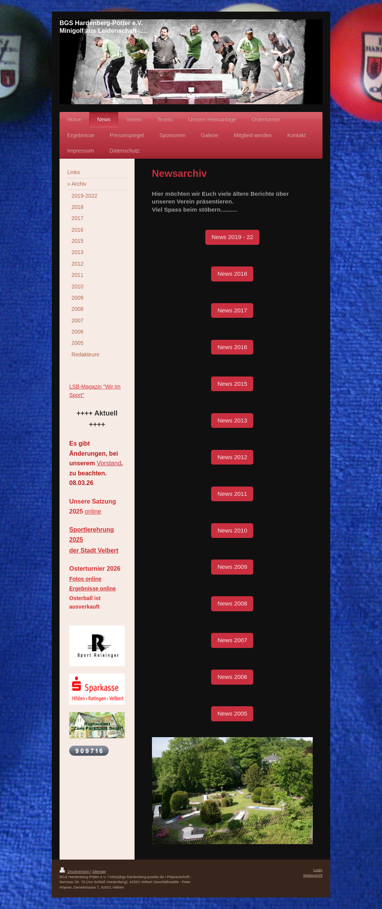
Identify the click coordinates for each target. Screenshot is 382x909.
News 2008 (232, 603)
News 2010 (232, 530)
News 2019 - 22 (232, 237)
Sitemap (99, 871)
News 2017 (232, 310)
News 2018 (232, 273)
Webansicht (312, 875)
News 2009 (232, 566)
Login (318, 870)
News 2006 (232, 676)
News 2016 (232, 347)
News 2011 (232, 493)
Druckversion (75, 871)
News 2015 (232, 383)
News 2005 (232, 713)
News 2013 (232, 420)
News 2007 (232, 640)
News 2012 (232, 457)
